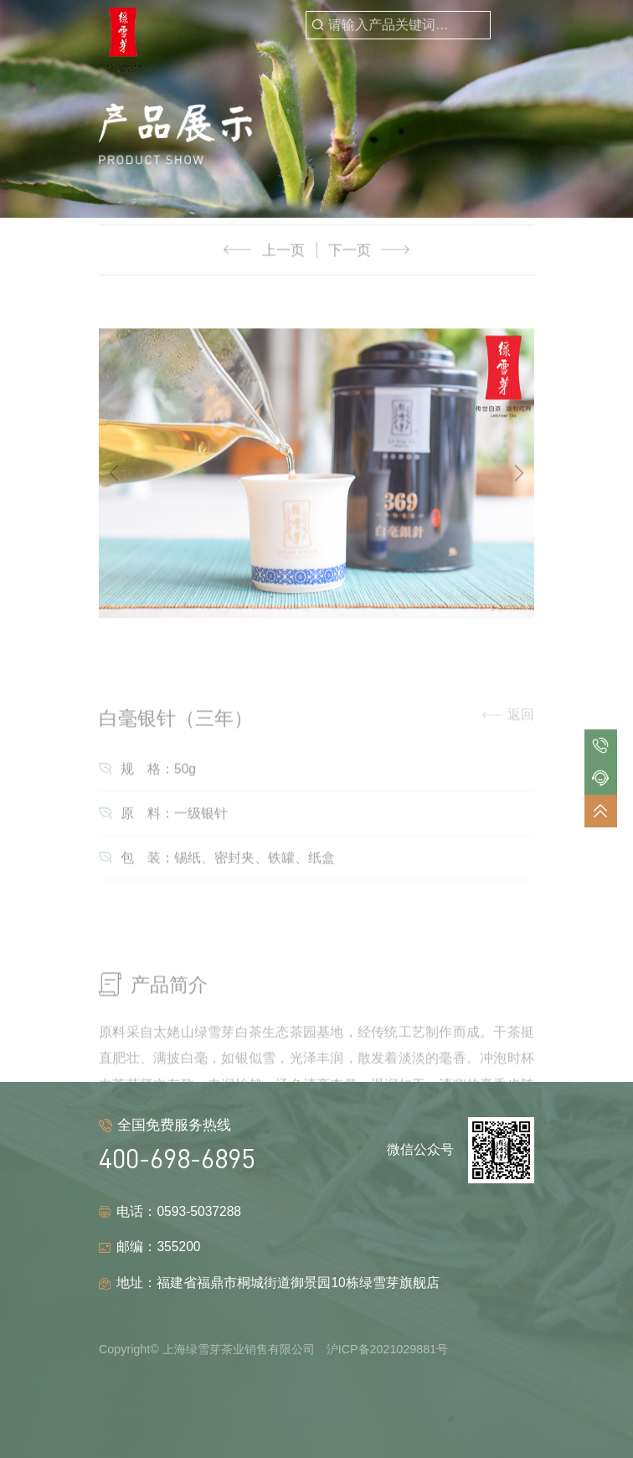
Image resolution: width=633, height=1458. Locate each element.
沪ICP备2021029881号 (387, 1349)
